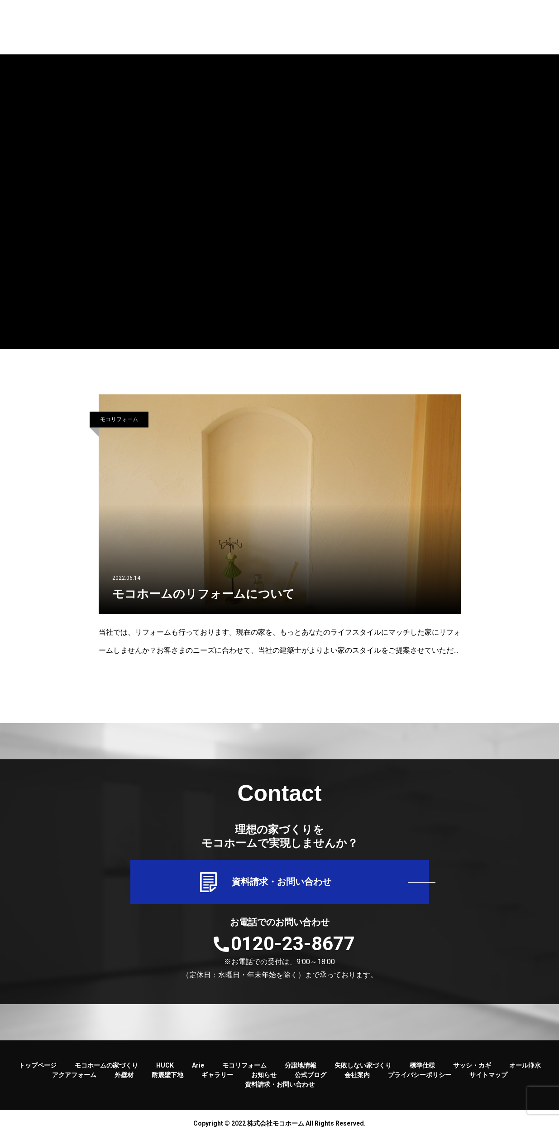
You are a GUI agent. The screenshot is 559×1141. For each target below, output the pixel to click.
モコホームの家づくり (106, 1069)
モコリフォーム (119, 419)
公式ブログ (310, 1079)
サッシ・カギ (472, 1069)
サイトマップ (488, 1079)
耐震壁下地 (167, 1079)
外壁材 (124, 1079)
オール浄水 (525, 1069)
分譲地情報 (300, 1069)
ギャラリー (217, 1079)
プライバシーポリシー (419, 1079)
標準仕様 (422, 1069)
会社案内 (357, 1079)
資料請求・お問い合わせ (279, 884)
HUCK (165, 1069)
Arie (198, 1069)
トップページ (38, 1069)
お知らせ (264, 1079)
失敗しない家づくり (363, 1069)
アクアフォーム (74, 1079)
